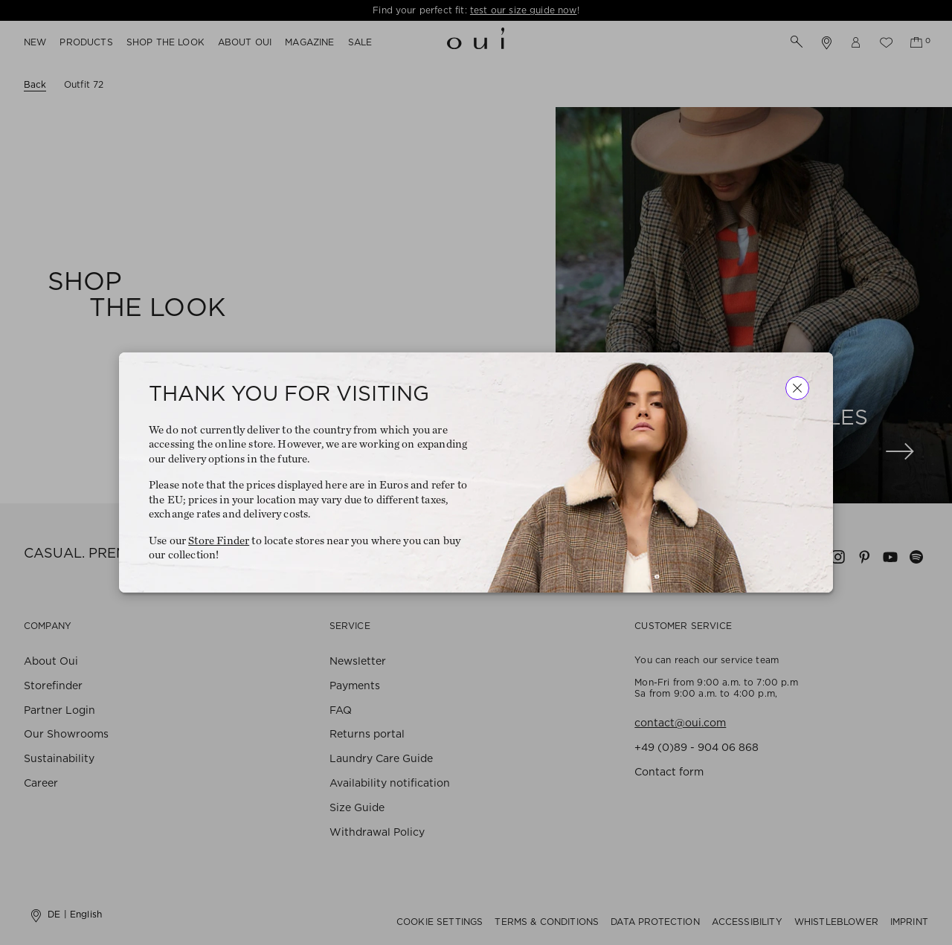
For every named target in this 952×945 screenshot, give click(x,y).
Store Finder (218, 540)
